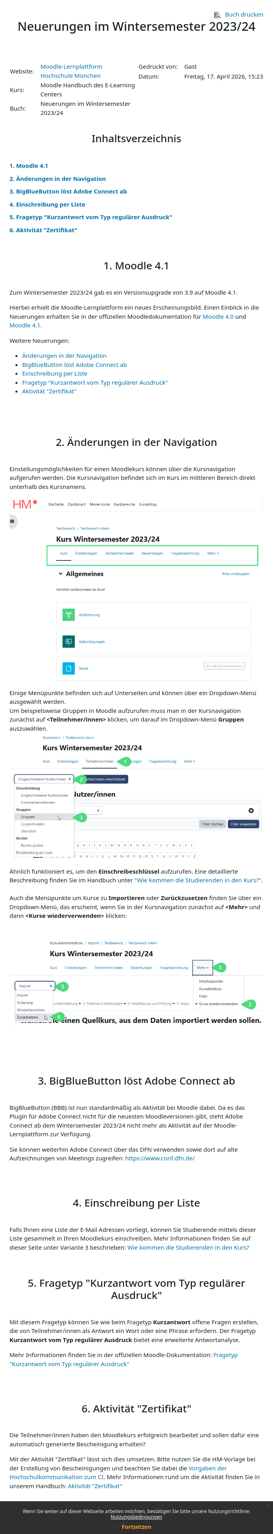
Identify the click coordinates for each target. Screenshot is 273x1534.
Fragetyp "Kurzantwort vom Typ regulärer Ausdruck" (95, 382)
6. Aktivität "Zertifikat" (43, 230)
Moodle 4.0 (218, 316)
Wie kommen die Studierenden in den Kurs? (188, 1247)
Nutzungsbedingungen (136, 1516)
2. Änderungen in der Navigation (57, 178)
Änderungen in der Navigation (64, 355)
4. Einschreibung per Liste (47, 204)
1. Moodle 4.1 (28, 165)
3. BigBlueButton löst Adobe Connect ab (68, 191)
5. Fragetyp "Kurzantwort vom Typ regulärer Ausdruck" (90, 217)
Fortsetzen (137, 1526)
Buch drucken (239, 14)
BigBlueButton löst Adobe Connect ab (74, 364)
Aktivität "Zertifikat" (49, 391)
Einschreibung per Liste (54, 373)
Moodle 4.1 (24, 325)
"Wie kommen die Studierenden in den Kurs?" (198, 880)
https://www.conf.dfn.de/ (160, 1158)
